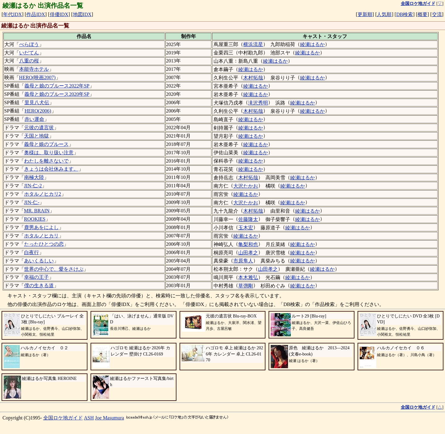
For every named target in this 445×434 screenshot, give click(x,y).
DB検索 (404, 14)
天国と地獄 (36, 135)
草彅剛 (245, 285)
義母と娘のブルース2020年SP (56, 94)
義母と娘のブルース (46, 144)
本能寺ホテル (34, 69)
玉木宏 (245, 227)
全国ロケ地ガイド (63, 417)
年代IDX (12, 14)
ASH (89, 417)
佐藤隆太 (248, 219)
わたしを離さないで (46, 161)
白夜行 (31, 252)
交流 (437, 14)
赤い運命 (34, 119)
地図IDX (82, 14)
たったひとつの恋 (44, 244)
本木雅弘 (248, 277)
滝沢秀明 (258, 102)
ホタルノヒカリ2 (42, 194)
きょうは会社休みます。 (51, 169)
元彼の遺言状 (39, 127)
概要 (422, 14)
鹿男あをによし (41, 227)
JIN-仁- (32, 202)
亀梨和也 (248, 244)
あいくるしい (39, 260)
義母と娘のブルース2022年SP (56, 85)
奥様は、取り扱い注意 (49, 152)
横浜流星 (253, 44)
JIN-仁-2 (33, 185)
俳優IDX (59, 14)
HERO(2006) (37, 110)
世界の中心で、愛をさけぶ (53, 269)
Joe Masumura (109, 417)
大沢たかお (245, 186)
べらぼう (29, 44)
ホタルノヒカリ (41, 235)
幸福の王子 (36, 277)
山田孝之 (248, 252)
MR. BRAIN (37, 210)
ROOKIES (34, 219)
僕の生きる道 (39, 285)
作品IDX (35, 14)
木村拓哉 (253, 77)
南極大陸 (34, 177)
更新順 (365, 14)
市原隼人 (243, 260)
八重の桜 (29, 60)
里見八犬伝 (36, 102)
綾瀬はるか (312, 44)
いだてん (29, 52)
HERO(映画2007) (37, 77)
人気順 (384, 14)
